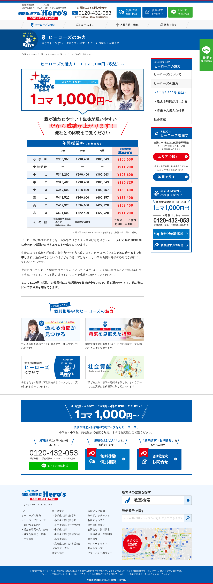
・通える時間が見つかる (171, 101)
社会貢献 (160, 119)
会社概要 (93, 538)
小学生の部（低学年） (66, 515)
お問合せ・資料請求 (99, 529)
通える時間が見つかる (36, 529)
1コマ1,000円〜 (32, 524)
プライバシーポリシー (100, 552)
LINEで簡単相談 (183, 12)
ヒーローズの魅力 (31, 515)
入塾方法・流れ (60, 548)
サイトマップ (95, 548)
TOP (23, 511)
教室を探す (58, 552)
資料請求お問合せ (157, 12)
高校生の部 (60, 538)
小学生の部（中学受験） (67, 524)
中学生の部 (60, 529)
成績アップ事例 (96, 511)
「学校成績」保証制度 (100, 534)
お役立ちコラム (96, 520)
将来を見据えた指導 (35, 534)
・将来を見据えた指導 (169, 110)
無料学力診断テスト (99, 515)
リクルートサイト (97, 543)
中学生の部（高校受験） (67, 534)
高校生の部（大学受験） (67, 543)
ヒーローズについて (167, 74)
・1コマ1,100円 (170, 92)
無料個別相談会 (96, 524)
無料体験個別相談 (131, 12)
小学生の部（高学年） (66, 520)
